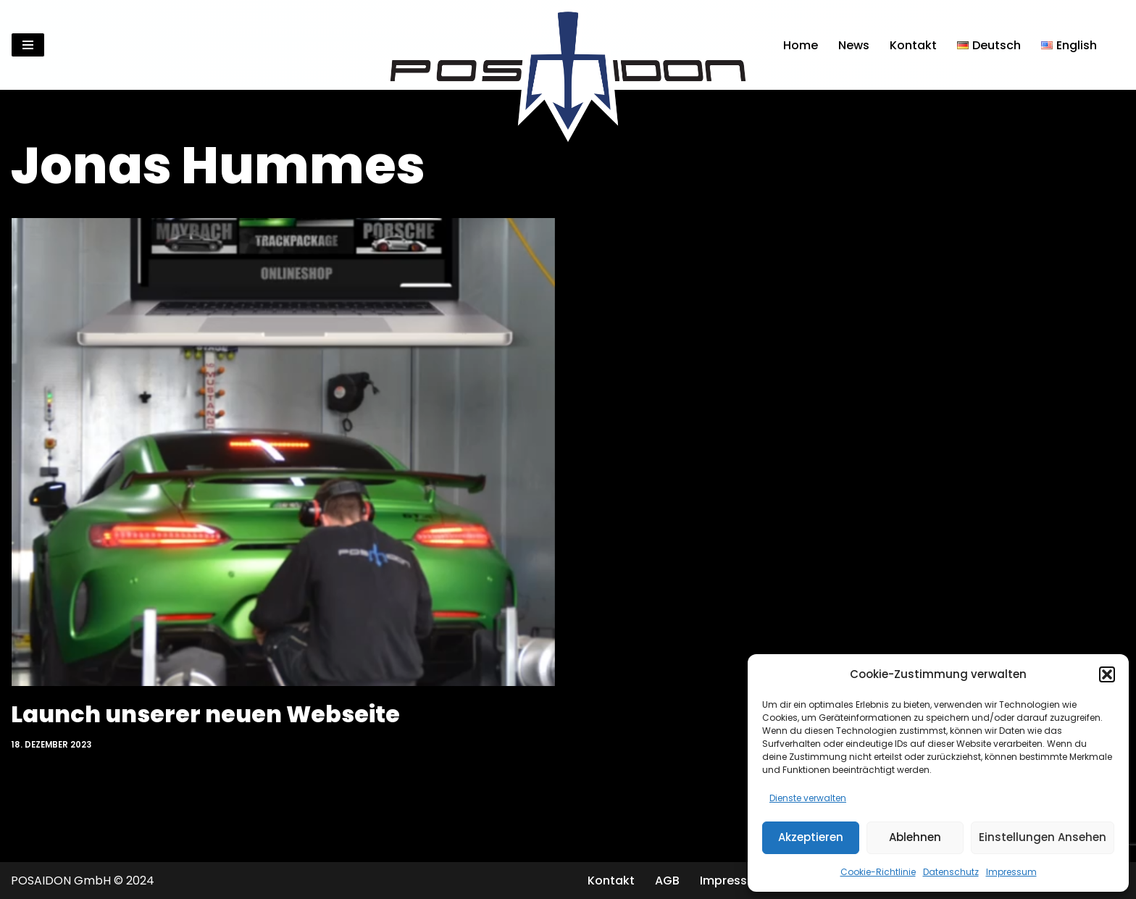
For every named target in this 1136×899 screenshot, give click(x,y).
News (853, 45)
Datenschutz (951, 872)
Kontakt (913, 45)
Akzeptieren (810, 837)
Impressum (1011, 872)
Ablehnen (915, 837)
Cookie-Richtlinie (878, 872)
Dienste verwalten (807, 798)
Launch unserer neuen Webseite (205, 714)
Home (800, 45)
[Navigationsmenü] (28, 45)
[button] (1107, 674)
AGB (667, 880)
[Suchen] (1112, 45)
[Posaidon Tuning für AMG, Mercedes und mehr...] (568, 45)
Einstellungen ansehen (1042, 837)
